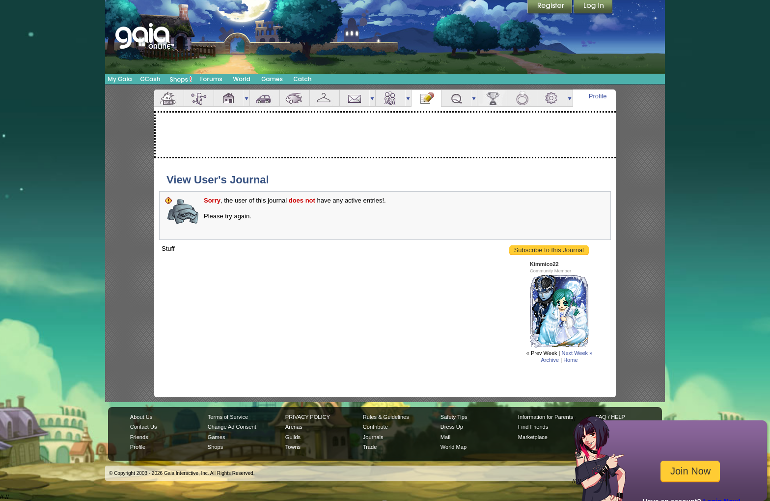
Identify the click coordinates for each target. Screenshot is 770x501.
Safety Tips (454, 417)
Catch (303, 79)
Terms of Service (228, 417)
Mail (354, 98)
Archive (550, 360)
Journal (426, 98)
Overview (169, 98)
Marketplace (533, 437)
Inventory (324, 98)
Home (570, 360)
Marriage (522, 98)
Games (272, 79)
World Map (453, 447)
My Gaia (120, 79)
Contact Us (143, 427)
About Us (141, 417)
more (246, 98)
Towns (293, 447)
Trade (370, 447)
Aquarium (294, 98)
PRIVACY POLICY (307, 417)
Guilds (293, 437)
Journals (373, 437)
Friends (390, 98)
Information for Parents (545, 417)
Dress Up (451, 427)
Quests (456, 98)
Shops (181, 79)
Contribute (375, 427)
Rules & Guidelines (386, 417)
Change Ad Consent (232, 427)
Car (264, 98)
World (241, 79)
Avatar (199, 98)
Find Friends (533, 427)
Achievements (492, 98)
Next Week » (576, 353)
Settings (552, 98)
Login (593, 7)
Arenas (293, 427)
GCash (150, 79)
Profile (598, 96)
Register (550, 7)
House (229, 98)
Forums (211, 79)
